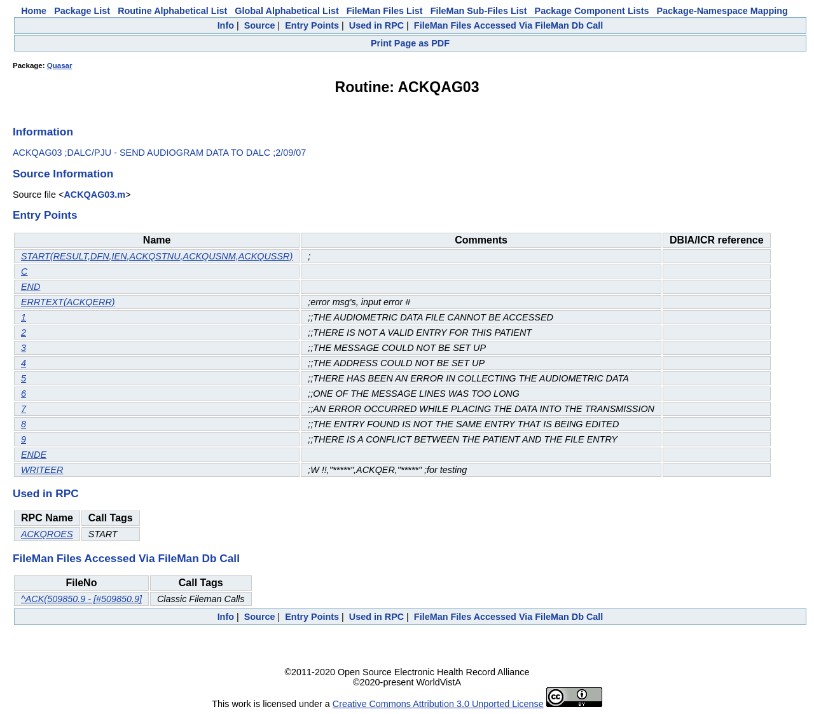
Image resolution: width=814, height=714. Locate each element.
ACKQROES (47, 534)
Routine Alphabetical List (172, 11)
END (30, 287)
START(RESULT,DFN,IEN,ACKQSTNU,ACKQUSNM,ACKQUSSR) (157, 256)
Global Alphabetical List (286, 11)
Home (33, 11)
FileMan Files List (385, 11)
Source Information (63, 173)
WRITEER (42, 470)
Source (259, 25)
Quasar (59, 65)
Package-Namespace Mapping (722, 11)
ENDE (33, 455)
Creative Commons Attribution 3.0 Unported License (438, 704)
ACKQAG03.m (94, 194)
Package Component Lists (592, 11)
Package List (82, 11)
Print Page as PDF (410, 43)
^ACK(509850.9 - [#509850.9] (81, 599)
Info (225, 25)
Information (43, 131)
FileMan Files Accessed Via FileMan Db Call (509, 25)
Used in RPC (376, 25)
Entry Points (312, 25)
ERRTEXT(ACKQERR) (68, 302)
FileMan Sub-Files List (479, 11)
